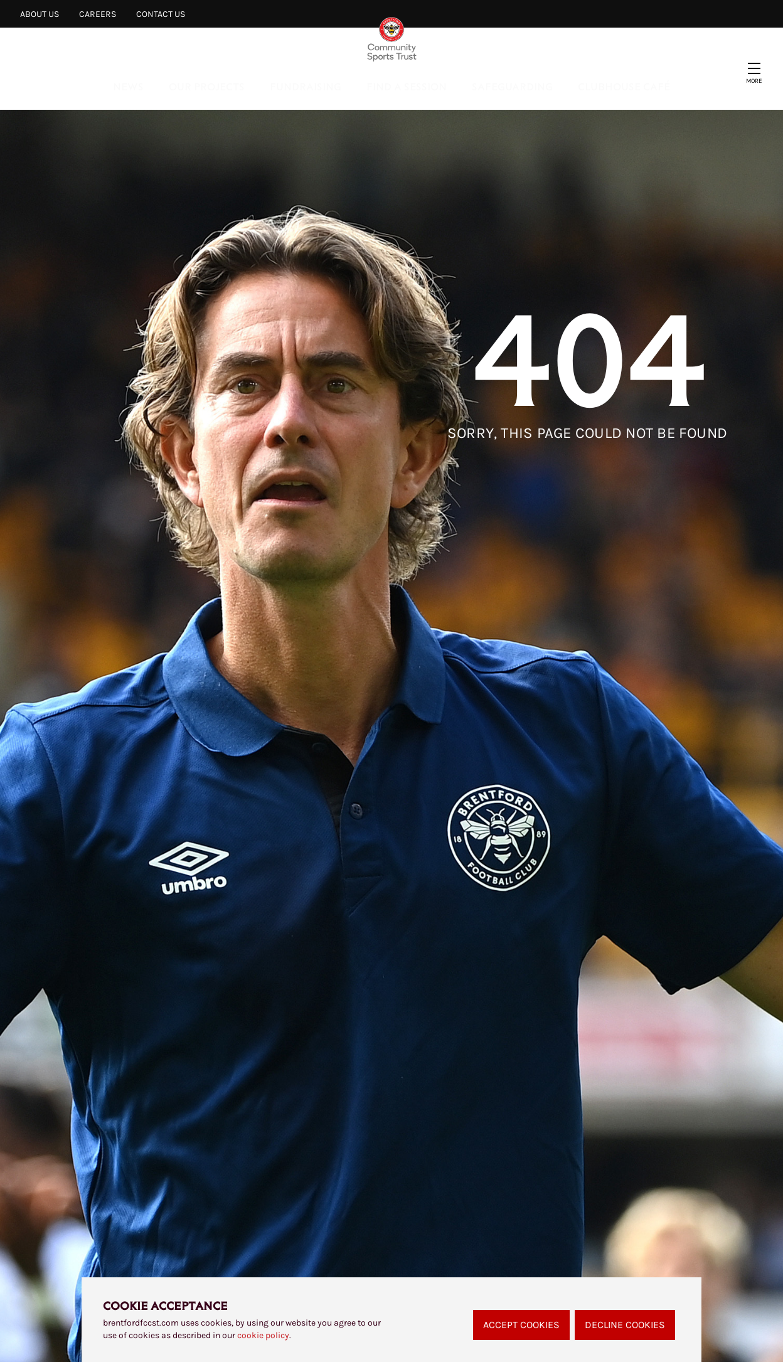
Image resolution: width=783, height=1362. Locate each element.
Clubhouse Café (624, 86)
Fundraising (305, 86)
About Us (39, 14)
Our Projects (207, 86)
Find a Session (406, 86)
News (128, 86)
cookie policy (263, 1335)
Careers (97, 14)
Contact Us (160, 14)
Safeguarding (512, 86)
